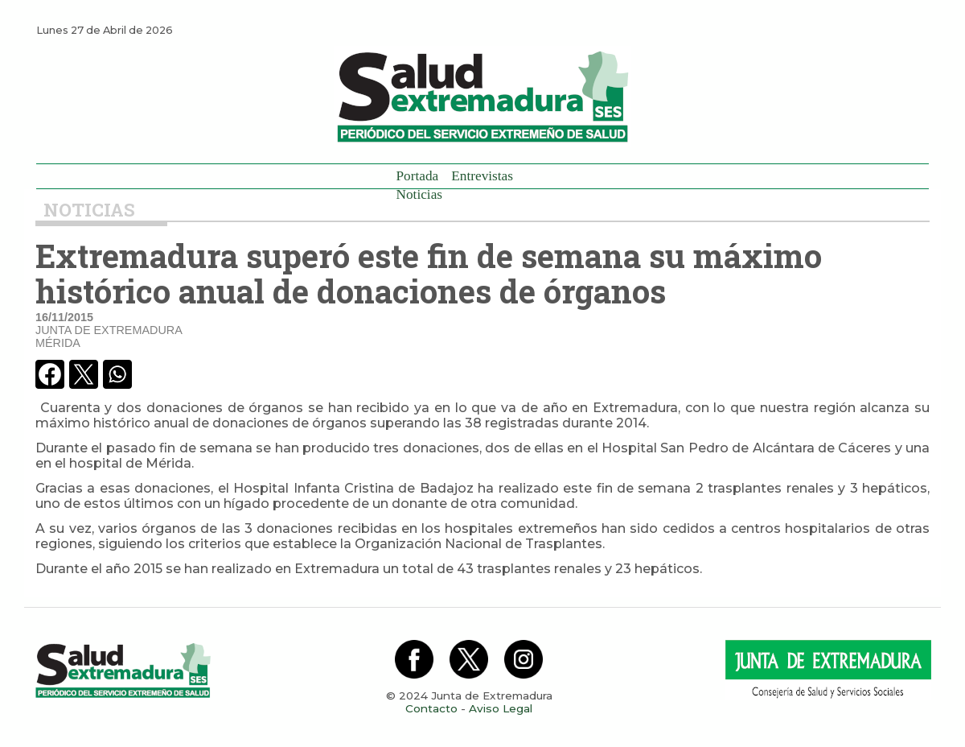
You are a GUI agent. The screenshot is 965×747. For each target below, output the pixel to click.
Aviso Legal (500, 708)
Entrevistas (482, 176)
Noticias (419, 194)
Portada (417, 176)
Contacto (431, 708)
